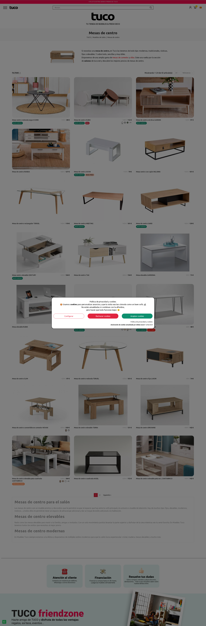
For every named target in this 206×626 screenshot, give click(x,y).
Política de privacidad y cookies (142, 322)
